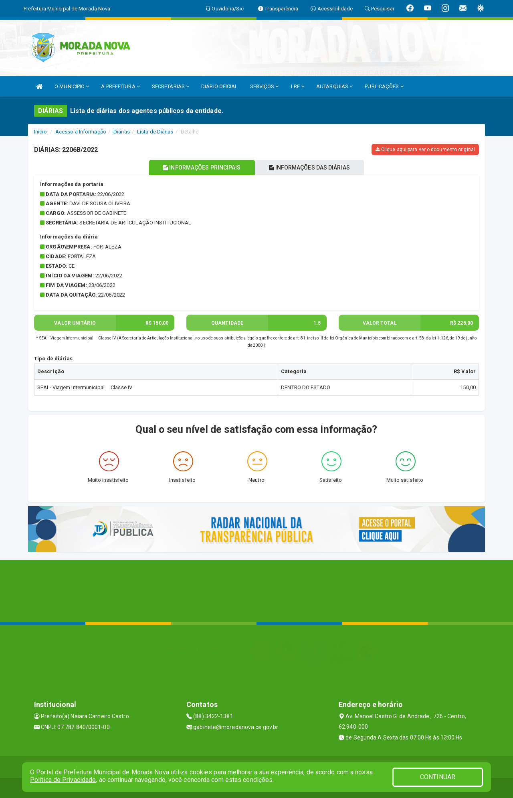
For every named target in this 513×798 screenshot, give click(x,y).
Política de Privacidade (63, 780)
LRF (298, 86)
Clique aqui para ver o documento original (425, 149)
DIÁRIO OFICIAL (219, 86)
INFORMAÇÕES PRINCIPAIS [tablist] (199, 167)
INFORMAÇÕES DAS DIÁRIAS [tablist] (312, 167)
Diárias (121, 132)
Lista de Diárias (155, 132)
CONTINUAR (437, 777)
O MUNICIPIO (72, 86)
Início (40, 132)
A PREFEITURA (120, 86)
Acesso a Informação (80, 132)
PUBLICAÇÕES (384, 86)
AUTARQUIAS (334, 86)
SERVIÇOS (264, 86)
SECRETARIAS (170, 86)
